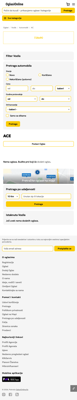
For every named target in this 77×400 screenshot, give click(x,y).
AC (32, 27)
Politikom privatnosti (12, 310)
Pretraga (6, 306)
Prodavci (6, 330)
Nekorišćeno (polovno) (18, 79)
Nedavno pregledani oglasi (15, 354)
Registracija (8, 262)
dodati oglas (43, 161)
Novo (10, 75)
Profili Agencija (9, 342)
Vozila (13, 27)
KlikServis (7, 358)
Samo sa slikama (16, 115)
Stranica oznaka (9, 326)
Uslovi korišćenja (10, 302)
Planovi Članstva (10, 362)
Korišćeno (45, 75)
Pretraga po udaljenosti (13, 318)
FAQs (4, 322)
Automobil (23, 27)
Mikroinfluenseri (10, 366)
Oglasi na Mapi (9, 314)
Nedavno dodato (10, 274)
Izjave (5, 350)
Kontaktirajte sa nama (13, 290)
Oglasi (5, 27)
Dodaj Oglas (8, 270)
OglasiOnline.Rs (22, 390)
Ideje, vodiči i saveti (12, 282)
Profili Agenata (9, 346)
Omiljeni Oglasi (9, 286)
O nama (6, 278)
